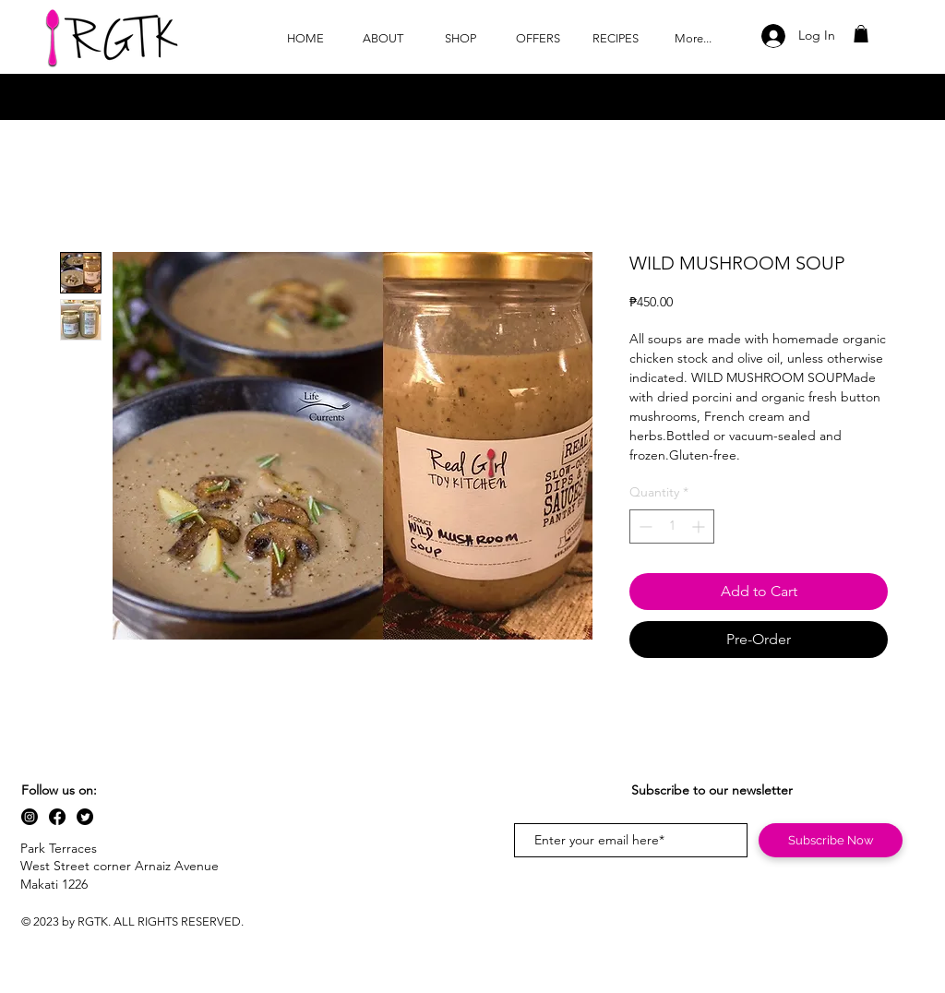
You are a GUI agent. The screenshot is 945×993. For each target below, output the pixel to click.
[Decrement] (643, 526)
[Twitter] (85, 816)
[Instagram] (29, 816)
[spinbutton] (671, 526)
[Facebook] (57, 816)
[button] (861, 33)
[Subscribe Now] (831, 840)
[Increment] (700, 526)
